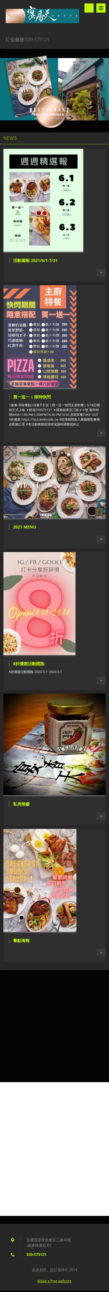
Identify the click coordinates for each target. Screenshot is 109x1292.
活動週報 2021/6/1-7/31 (35, 260)
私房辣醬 (21, 804)
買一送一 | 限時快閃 (32, 397)
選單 (101, 8)
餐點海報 (21, 940)
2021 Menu (24, 527)
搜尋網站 (89, 8)
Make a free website (54, 1281)
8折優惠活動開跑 (28, 663)
